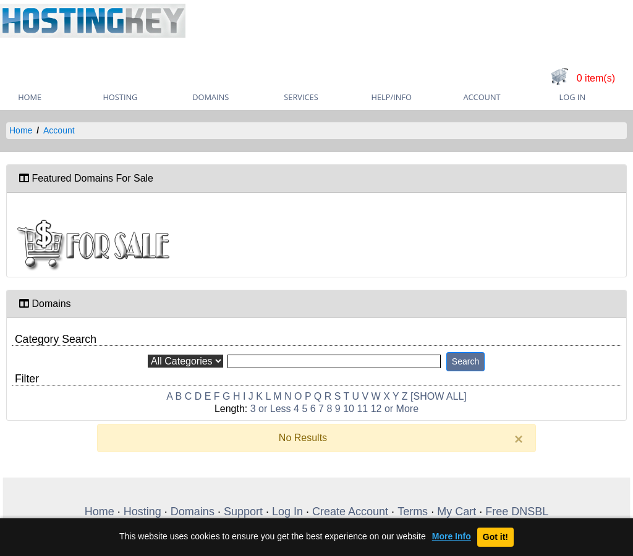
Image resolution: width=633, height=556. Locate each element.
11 (362, 408)
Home (20, 130)
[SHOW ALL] (438, 396)
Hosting (120, 97)
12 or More (394, 408)
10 (348, 408)
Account (481, 97)
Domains (210, 97)
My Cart (456, 511)
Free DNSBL (516, 511)
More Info (451, 536)
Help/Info (392, 97)
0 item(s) (596, 78)
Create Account (350, 511)
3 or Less (270, 408)
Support (243, 511)
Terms (412, 511)
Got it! (495, 537)
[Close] (518, 439)
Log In (572, 97)
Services (301, 97)
